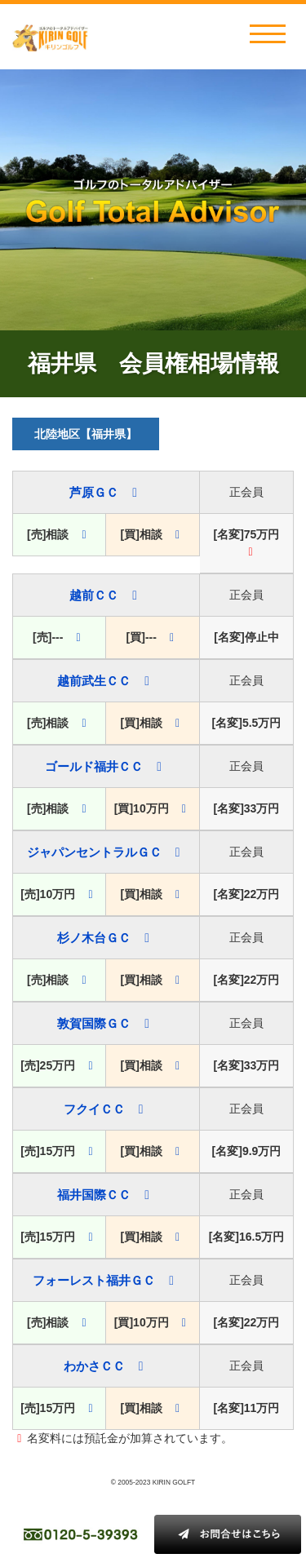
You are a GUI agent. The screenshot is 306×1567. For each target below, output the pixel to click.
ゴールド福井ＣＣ (94, 766)
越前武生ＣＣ (94, 681)
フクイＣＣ (94, 1109)
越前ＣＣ (93, 595)
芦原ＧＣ (93, 492)
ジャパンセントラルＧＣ (94, 852)
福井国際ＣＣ (94, 1195)
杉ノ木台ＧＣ (94, 938)
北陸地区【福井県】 (85, 433)
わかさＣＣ (94, 1366)
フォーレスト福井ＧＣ (94, 1280)
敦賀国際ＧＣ (94, 1023)
